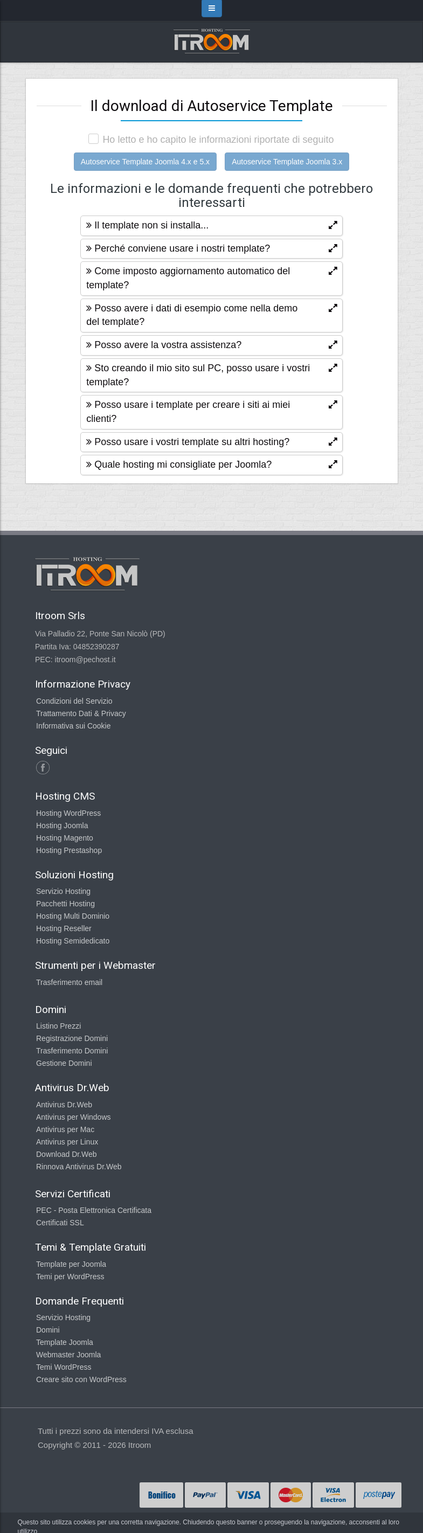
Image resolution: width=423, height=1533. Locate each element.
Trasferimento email (69, 982)
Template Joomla (64, 1342)
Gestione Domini (64, 1063)
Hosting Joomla (62, 825)
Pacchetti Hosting (65, 903)
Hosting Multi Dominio (72, 916)
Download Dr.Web (66, 1154)
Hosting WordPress (68, 813)
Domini (48, 1330)
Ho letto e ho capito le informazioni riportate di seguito (218, 139)
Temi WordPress (63, 1367)
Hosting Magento (64, 838)
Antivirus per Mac (65, 1129)
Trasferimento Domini (72, 1050)
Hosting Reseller (64, 928)
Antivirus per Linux (67, 1141)
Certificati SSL (60, 1222)
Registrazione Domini (72, 1038)
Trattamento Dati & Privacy (81, 713)
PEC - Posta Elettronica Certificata (93, 1210)
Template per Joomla (71, 1264)
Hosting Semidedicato (72, 941)
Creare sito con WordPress (81, 1379)
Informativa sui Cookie (73, 726)
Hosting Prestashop (69, 850)
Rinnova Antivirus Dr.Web (78, 1166)
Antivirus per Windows (73, 1117)
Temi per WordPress (70, 1276)
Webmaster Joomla (68, 1354)
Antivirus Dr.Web (64, 1104)
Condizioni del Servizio (74, 701)
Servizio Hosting (63, 891)
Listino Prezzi (58, 1026)
